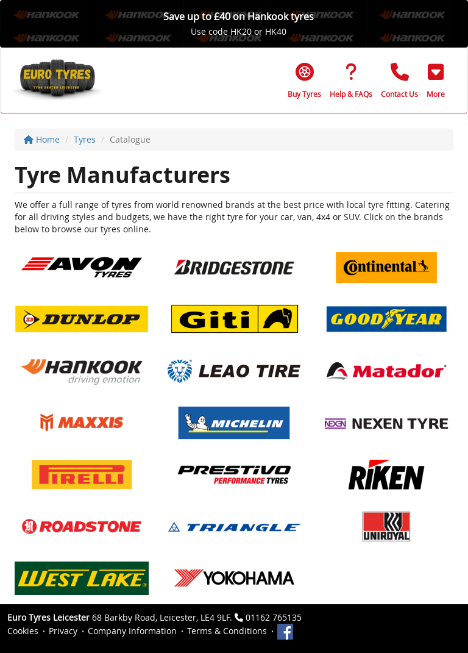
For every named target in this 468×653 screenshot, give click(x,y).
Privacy (63, 631)
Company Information (132, 631)
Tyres (85, 139)
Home (42, 139)
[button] (435, 80)
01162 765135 (274, 617)
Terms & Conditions (227, 631)
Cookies (22, 631)
